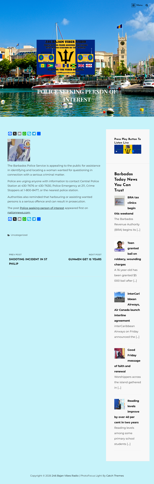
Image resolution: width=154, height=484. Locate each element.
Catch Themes (115, 475)
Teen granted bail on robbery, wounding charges (127, 253)
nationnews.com (19, 212)
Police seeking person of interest (42, 208)
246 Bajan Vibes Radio (65, 475)
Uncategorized (19, 235)
